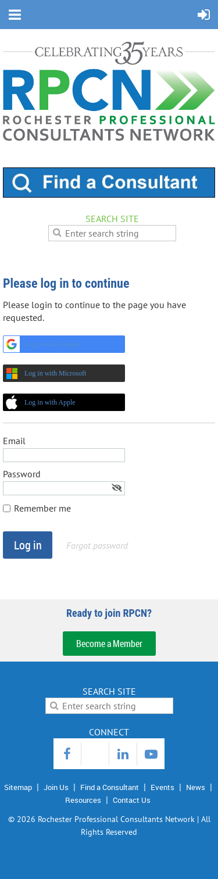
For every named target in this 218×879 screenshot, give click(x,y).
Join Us (56, 787)
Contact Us (132, 800)
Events (162, 787)
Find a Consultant (109, 787)
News (195, 787)
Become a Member (109, 643)
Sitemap (18, 787)
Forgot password (97, 545)
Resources (83, 800)
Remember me (42, 508)
